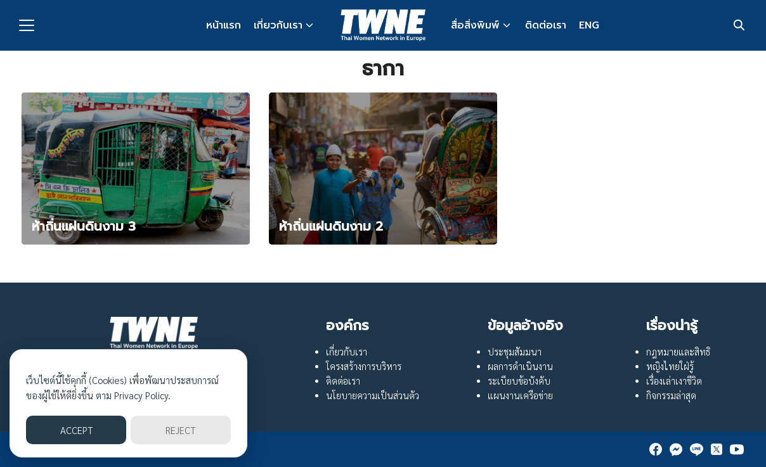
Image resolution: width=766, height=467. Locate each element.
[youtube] (736, 449)
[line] (696, 449)
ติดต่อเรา (545, 25)
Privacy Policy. (142, 395)
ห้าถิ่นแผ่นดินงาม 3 (84, 226)
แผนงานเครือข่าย (520, 395)
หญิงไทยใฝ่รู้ (670, 366)
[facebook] (655, 449)
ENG (589, 25)
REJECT (180, 430)
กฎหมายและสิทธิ (678, 351)
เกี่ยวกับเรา (278, 25)
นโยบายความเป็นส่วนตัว (372, 395)
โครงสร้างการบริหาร (363, 366)
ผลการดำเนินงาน (520, 366)
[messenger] (676, 449)
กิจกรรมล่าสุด (671, 395)
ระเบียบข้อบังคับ (519, 381)
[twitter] (716, 449)
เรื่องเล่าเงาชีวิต (674, 381)
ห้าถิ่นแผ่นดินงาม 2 (331, 226)
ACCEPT (76, 430)
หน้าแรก (223, 25)
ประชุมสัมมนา (515, 351)
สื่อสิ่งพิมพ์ (475, 25)
